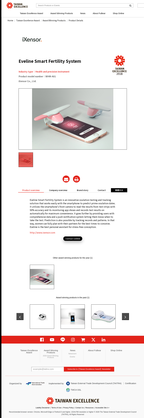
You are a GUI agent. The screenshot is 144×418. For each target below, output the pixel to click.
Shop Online (118, 13)
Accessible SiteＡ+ (102, 408)
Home (10, 20)
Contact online (73, 238)
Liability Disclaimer (43, 408)
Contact (102, 190)
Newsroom (72, 354)
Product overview (31, 190)
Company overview (58, 190)
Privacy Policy (68, 408)
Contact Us (79, 408)
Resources (89, 408)
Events (72, 357)
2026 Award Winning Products (50, 356)
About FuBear (99, 13)
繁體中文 (119, 190)
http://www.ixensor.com (42, 232)
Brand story (82, 190)
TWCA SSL (73, 390)
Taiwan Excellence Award (31, 13)
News (82, 13)
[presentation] (19, 316)
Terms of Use (56, 408)
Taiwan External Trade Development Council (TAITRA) (94, 383)
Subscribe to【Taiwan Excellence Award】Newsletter (89, 369)
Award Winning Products (61, 13)
